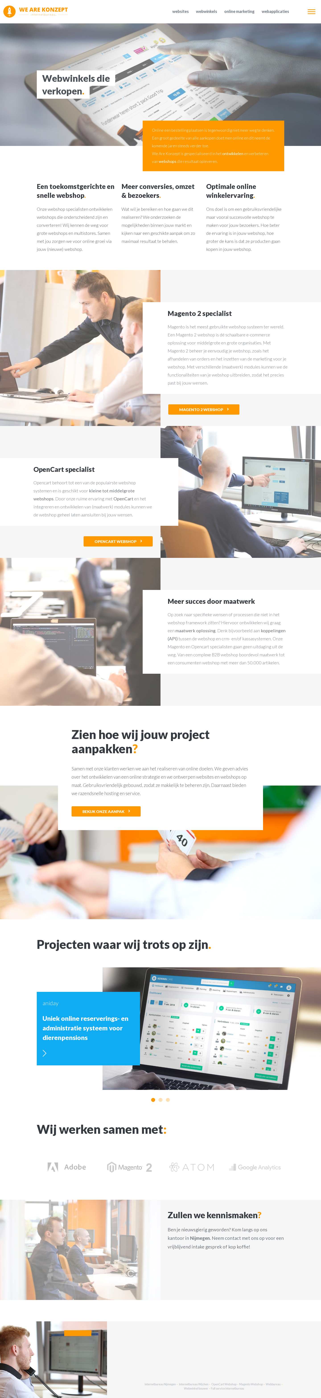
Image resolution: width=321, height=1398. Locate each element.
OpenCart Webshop (224, 1384)
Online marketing (239, 11)
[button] (153, 1100)
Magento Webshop (251, 1384)
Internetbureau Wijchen (193, 1384)
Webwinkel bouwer (196, 1388)
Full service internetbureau (227, 1388)
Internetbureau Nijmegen (160, 1384)
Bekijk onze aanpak (103, 811)
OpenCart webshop (115, 541)
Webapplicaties (275, 11)
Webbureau (273, 1384)
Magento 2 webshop (201, 409)
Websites (180, 11)
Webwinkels (206, 11)
